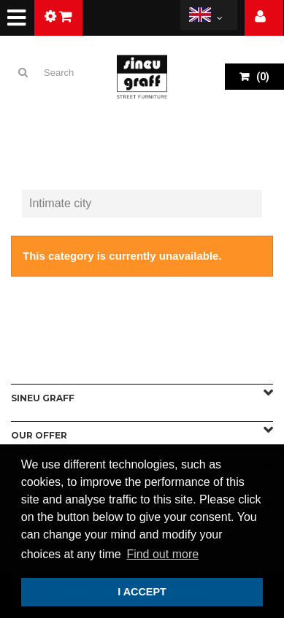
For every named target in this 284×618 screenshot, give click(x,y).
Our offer (39, 435)
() (261, 76)
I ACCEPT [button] (142, 592)
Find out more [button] (162, 554)
